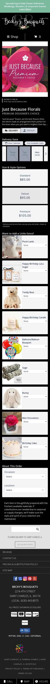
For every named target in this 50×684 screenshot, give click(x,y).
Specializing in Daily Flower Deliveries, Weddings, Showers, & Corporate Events (25, 6)
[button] (25, 631)
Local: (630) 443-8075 (25, 600)
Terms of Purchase (33, 668)
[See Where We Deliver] (25, 544)
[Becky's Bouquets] (25, 29)
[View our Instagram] (25, 579)
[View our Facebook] (15, 579)
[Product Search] (25, 529)
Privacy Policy (13, 668)
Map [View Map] (25, 681)
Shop (12, 36)
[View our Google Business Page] (20, 579)
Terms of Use (25, 673)
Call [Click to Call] (8, 681)
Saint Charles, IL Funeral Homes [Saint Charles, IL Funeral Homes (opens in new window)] (21, 659)
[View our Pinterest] (30, 579)
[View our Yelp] (35, 579)
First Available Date (35, 143)
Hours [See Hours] (41, 681)
